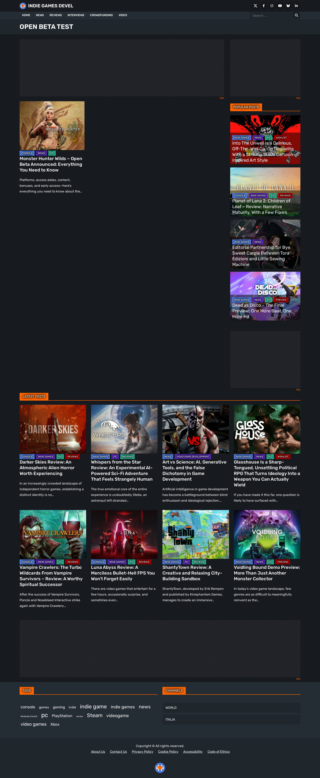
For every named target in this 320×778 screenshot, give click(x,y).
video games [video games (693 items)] (34, 724)
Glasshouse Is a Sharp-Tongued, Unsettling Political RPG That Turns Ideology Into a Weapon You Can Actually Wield (267, 473)
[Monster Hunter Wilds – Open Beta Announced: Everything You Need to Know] (52, 125)
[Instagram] (272, 6)
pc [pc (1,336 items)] (44, 715)
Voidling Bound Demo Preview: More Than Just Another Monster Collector (267, 573)
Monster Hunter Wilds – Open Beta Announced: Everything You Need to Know (51, 164)
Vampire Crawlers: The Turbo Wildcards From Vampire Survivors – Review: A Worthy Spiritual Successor (51, 576)
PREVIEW (281, 299)
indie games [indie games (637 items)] (123, 706)
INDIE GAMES (241, 137)
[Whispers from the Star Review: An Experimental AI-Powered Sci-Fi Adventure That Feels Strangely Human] (124, 429)
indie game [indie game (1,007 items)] (93, 706)
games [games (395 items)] (44, 707)
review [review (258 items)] (79, 716)
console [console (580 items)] (28, 706)
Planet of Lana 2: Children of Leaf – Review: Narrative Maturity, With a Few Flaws (261, 206)
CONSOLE (27, 153)
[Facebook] (264, 6)
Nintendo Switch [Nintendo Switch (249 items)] (29, 716)
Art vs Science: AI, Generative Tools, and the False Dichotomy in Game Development (194, 470)
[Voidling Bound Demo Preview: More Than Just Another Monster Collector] (267, 534)
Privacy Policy (142, 752)
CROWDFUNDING (101, 15)
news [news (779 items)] (145, 707)
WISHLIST (281, 137)
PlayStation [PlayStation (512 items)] (62, 716)
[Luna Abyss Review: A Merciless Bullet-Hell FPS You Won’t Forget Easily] (124, 534)
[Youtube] (280, 6)
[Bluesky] (288, 6)
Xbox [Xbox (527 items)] (54, 724)
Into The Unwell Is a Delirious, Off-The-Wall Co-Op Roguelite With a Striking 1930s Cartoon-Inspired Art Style (263, 151)
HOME (26, 15)
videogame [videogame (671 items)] (117, 715)
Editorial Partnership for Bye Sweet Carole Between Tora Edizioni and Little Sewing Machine (261, 256)
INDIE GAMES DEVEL (50, 6)
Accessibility (193, 752)
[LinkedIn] (296, 6)
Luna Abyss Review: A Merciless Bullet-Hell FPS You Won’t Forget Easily (123, 573)
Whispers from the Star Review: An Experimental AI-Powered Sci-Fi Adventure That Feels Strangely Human (122, 470)
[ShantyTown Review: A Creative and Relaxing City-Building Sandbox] (195, 534)
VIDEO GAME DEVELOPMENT (193, 456)
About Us (98, 752)
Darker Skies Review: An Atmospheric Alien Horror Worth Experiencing (47, 467)
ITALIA (170, 719)
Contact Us (118, 752)
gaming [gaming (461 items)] (59, 707)
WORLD (171, 708)
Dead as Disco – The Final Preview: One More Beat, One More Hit (261, 310)
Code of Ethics (219, 752)
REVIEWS (56, 15)
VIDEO (123, 15)
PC (52, 153)
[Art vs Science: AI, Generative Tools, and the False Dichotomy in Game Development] (195, 429)
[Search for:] (296, 15)
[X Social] (255, 6)
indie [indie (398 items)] (72, 707)
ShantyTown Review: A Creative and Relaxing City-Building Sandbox (192, 573)
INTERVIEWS (76, 15)
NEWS (40, 15)
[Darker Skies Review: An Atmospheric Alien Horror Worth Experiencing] (53, 429)
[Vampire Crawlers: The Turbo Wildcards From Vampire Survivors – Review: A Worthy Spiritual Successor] (53, 534)
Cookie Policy (168, 752)
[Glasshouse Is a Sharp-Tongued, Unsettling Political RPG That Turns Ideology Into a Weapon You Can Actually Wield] (267, 429)
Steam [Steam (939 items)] (94, 715)
